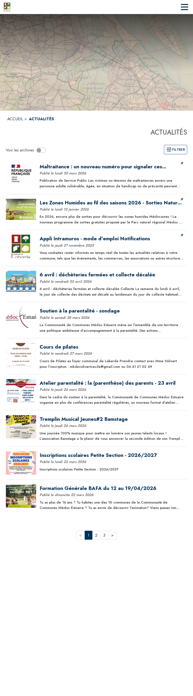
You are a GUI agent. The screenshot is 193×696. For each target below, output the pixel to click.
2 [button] (96, 535)
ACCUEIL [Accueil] (15, 119)
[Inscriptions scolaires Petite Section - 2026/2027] (112, 455)
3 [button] (104, 535)
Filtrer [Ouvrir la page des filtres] (175, 149)
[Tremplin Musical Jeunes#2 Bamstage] (112, 419)
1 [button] (88, 535)
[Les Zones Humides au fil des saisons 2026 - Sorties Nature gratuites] (112, 203)
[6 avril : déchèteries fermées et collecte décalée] (112, 275)
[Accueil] (7, 7)
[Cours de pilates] (112, 347)
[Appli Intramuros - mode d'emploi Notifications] (112, 239)
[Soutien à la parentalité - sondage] (112, 311)
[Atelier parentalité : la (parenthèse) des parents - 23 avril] (112, 383)
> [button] (112, 535)
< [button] (80, 535)
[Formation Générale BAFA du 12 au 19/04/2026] (112, 488)
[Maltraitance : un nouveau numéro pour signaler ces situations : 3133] (112, 167)
